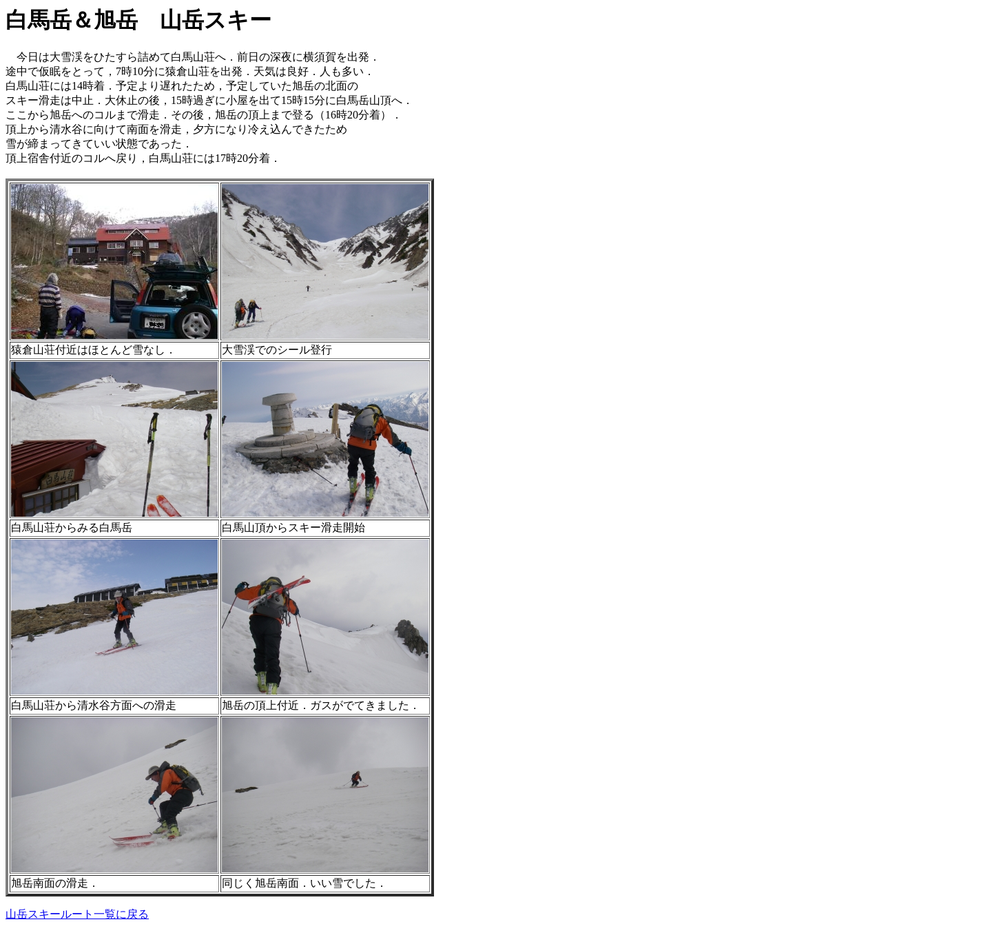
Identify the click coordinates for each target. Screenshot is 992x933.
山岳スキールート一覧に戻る (77, 914)
